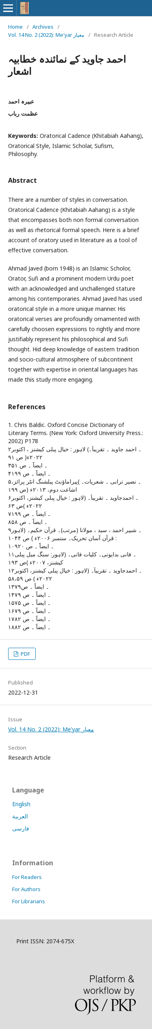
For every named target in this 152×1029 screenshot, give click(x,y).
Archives (43, 26)
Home (15, 26)
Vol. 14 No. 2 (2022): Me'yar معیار (46, 34)
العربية (20, 816)
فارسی (20, 828)
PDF (24, 653)
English (21, 804)
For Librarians (28, 901)
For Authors (26, 889)
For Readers (27, 877)
